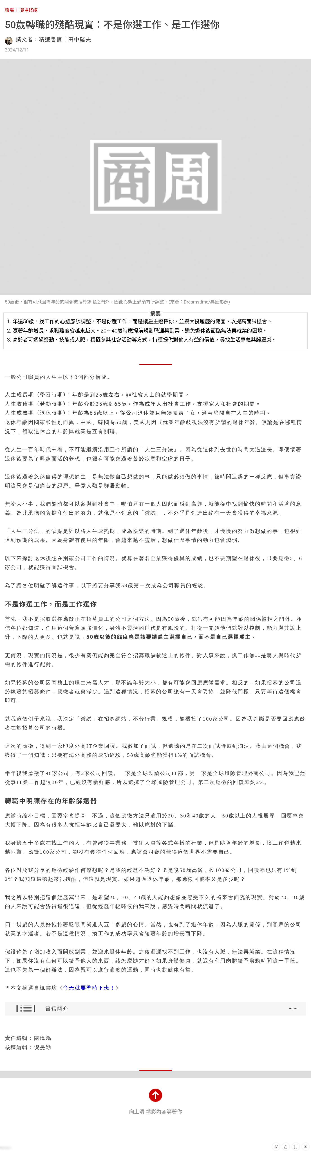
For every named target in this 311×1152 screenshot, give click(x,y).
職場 (9, 10)
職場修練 (29, 10)
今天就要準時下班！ (89, 988)
